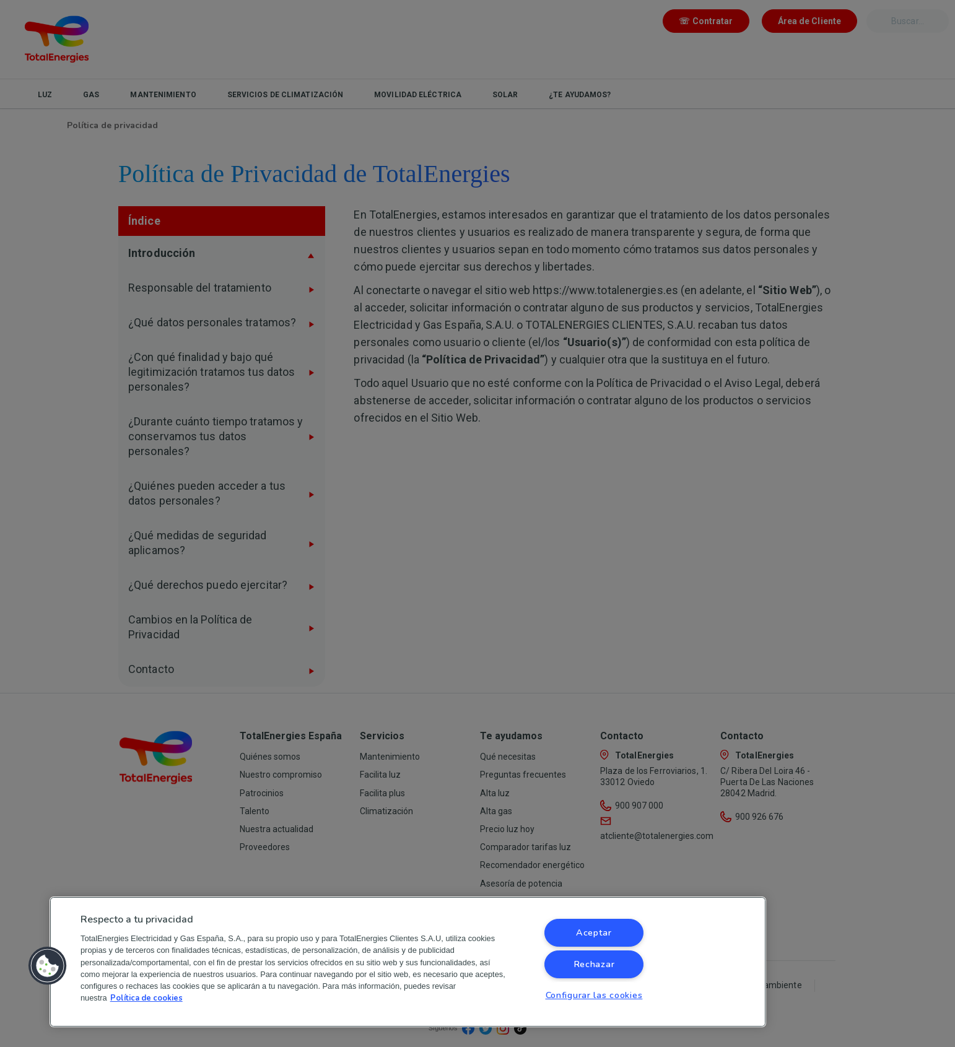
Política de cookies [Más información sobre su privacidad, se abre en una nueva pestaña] (146, 998)
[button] (48, 966)
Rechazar (594, 964)
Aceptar (594, 932)
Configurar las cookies (594, 995)
